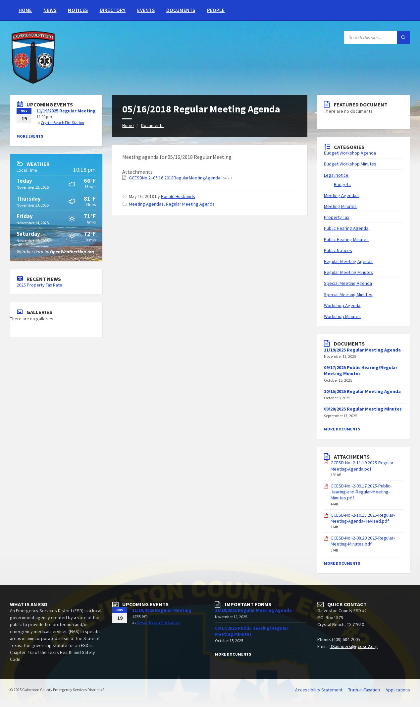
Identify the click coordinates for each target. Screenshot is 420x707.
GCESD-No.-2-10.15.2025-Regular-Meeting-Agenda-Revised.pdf (363, 518)
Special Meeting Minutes (348, 294)
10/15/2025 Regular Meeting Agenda (362, 391)
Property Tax (336, 217)
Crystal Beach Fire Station (62, 122)
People (216, 10)
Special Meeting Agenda (348, 283)
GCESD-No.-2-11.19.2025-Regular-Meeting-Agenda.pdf (363, 466)
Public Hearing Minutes (346, 239)
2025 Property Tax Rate (39, 285)
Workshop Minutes (342, 316)
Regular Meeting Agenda (190, 204)
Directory (113, 10)
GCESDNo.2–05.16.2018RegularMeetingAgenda (175, 178)
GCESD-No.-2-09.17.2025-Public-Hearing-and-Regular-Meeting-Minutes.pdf (361, 492)
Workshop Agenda (342, 305)
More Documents (342, 428)
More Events (30, 136)
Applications (398, 690)
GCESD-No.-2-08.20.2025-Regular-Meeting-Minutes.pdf (363, 541)
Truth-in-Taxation (364, 690)
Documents (180, 10)
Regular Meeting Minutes (348, 272)
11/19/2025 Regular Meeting (66, 111)
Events (146, 10)
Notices (78, 10)
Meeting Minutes (340, 206)
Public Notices (338, 250)
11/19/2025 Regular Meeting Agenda (253, 610)
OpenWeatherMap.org (72, 252)
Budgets (342, 184)
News (49, 10)
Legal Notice (336, 175)
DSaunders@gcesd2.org (354, 646)
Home (25, 10)
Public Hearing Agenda (346, 228)
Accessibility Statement (318, 690)
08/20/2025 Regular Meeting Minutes (363, 409)
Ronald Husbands (178, 196)
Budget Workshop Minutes (350, 164)
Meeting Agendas (146, 204)
